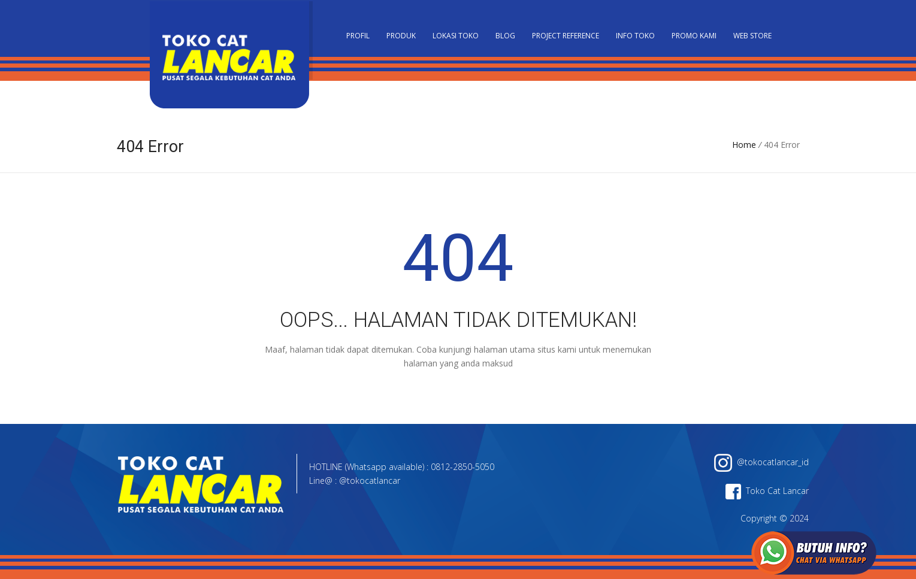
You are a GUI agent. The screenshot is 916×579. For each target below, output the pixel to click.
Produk (401, 36)
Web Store (752, 36)
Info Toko (635, 36)
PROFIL (358, 36)
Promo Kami (694, 36)
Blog (505, 36)
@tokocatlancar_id (761, 462)
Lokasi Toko (456, 36)
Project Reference (565, 36)
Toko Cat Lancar (767, 490)
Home (744, 144)
